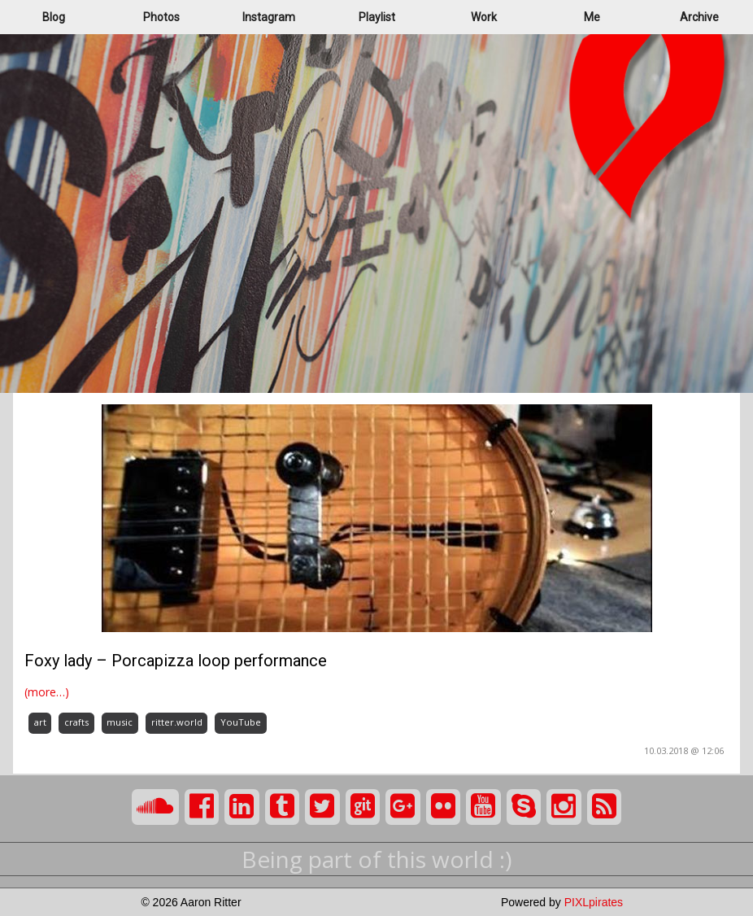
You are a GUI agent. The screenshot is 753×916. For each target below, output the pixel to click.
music (120, 722)
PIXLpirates (593, 902)
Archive (699, 17)
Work (484, 17)
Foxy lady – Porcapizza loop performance (175, 660)
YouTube (240, 722)
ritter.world (176, 722)
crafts (76, 722)
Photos (161, 17)
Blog (53, 17)
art (40, 722)
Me (592, 17)
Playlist (377, 17)
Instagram (268, 17)
